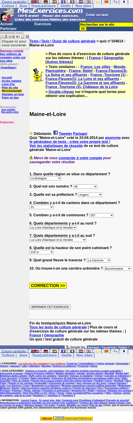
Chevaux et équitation (81, 376)
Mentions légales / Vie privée (40, 405)
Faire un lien (10, 97)
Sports (94, 366)
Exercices (42, 24)
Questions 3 (68, 395)
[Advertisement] (13, 146)
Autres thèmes (59, 62)
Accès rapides (11, 81)
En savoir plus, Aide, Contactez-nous (59, 400)
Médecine (5, 388)
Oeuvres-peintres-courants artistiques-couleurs (46, 388)
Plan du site (10, 87)
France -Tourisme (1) (107, 75)
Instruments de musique (62, 383)
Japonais (15, 366)
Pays (100, 388)
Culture (8, 6)
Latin (24, 366)
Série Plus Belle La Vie (35, 393)
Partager (80, 134)
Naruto (15, 388)
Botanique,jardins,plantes (13, 376)
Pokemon (17, 390)
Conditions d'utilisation (92, 400)
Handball (118, 381)
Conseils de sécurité (117, 400)
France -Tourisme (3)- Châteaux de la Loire (82, 87)
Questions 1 (39, 395)
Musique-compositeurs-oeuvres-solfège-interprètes (89, 385)
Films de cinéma (20, 381)
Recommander (12, 91)
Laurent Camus (29, 400)
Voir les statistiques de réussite (56, 146)
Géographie (114, 58)
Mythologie (124, 385)
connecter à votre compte (80, 158)
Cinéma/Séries (87, 363)
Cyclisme (24, 378)
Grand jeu (72, 363)
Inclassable (41, 383)
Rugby (91, 390)
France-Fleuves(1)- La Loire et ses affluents (82, 79)
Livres (26, 385)
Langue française (117, 383)
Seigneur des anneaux (120, 390)
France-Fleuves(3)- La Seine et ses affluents (86, 73)
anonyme (113, 138)
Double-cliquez (61, 92)
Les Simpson (14, 385)
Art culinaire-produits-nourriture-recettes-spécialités (94, 371)
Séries (52, 393)
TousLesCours (43, 6)
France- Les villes (95, 67)
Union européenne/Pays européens (85, 393)
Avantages (8, 67)
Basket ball (122, 373)
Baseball (109, 373)
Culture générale (105, 363)
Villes (108, 393)
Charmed (63, 376)
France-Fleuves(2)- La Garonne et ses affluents (85, 83)
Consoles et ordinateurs (117, 376)
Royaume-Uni (78, 390)
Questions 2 (54, 395)
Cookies (61, 405)
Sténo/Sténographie (10, 393)
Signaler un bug (13, 94)
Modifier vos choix (77, 405)
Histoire (4, 366)
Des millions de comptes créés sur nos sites (13, 55)
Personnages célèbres (116, 388)
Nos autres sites (10, 112)
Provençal (83, 366)
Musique (46, 366)
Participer (8, 29)
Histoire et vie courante (20, 383)
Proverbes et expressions (56, 390)
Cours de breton (8, 378)
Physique (5, 390)
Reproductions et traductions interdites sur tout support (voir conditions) (39, 403)
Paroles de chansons (84, 388)
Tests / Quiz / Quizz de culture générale (62, 41)
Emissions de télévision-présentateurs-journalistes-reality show (86, 378)
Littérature (34, 366)
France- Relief (81, 71)
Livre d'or (8, 84)
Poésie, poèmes (32, 390)
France (95, 58)
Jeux (23, 6)
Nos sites (83, 6)
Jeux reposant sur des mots (91, 383)
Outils (65, 6)
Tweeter (65, 134)
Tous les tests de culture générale (58, 327)
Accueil (6, 24)
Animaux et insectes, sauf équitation (44, 371)
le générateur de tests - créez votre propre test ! (69, 142)
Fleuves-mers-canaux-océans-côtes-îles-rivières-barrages (61, 381)
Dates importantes (40, 378)
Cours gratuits (14, 351)
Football (98, 381)
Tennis (60, 393)
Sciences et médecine (64, 366)
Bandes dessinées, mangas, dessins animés (79, 373)
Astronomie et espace (11, 373)
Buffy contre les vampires (42, 376)
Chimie (98, 376)
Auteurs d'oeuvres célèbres (39, 373)
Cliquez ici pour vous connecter (14, 43)
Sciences (101, 390)
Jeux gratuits (8, 109)
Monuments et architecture (45, 385)
